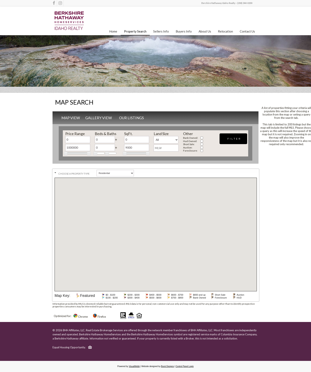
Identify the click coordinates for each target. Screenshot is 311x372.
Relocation (225, 31)
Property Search (135, 31)
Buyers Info (184, 31)
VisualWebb (134, 366)
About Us (205, 31)
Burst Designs (167, 366)
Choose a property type (74, 173)
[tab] (155, 173)
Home (113, 31)
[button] (233, 138)
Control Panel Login (184, 366)
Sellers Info (161, 31)
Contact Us (247, 31)
